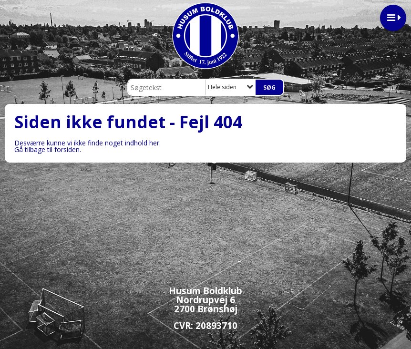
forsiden (67, 149)
